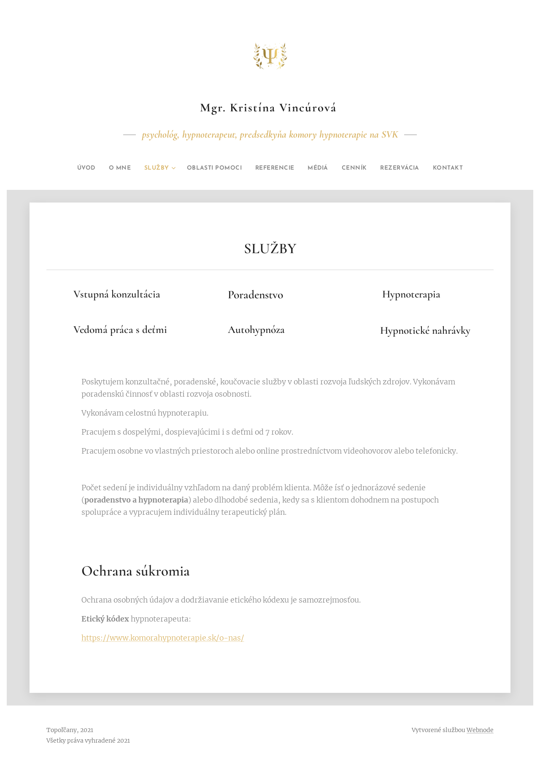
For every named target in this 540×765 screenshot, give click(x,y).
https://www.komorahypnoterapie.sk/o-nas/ (162, 638)
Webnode (480, 730)
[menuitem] (70, 168)
